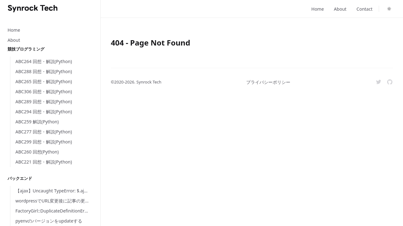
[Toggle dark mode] (389, 9)
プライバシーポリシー (268, 82)
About (340, 9)
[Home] (33, 9)
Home (317, 9)
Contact (364, 9)
